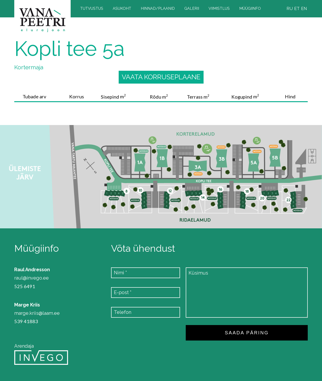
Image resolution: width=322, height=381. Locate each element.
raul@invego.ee (31, 278)
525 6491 (24, 286)
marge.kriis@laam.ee (37, 313)
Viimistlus (219, 8)
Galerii (191, 8)
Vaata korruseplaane (161, 77)
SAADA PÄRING (247, 332)
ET (297, 8)
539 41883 (26, 321)
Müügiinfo (250, 8)
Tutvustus (91, 8)
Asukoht (122, 8)
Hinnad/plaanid (158, 8)
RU (290, 8)
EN (304, 8)
